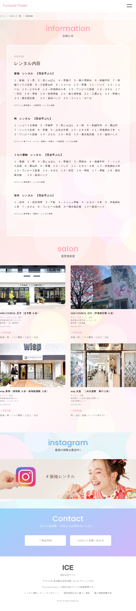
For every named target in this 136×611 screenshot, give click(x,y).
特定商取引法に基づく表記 (77, 592)
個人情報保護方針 (103, 592)
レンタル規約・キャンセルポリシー (41, 592)
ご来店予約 (45, 540)
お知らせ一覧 (15, 16)
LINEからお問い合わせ (90, 540)
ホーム (3, 16)
